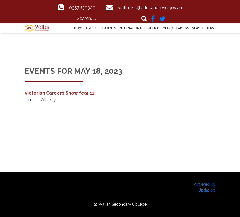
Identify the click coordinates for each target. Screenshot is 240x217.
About (91, 28)
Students (108, 28)
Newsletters (203, 28)
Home (78, 28)
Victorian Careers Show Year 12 (60, 93)
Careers (182, 28)
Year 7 (168, 28)
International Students (139, 28)
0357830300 (82, 7)
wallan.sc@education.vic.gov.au (150, 7)
